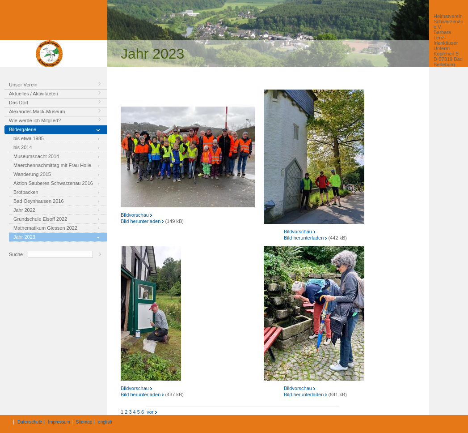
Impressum (59, 422)
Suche (16, 254)
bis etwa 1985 (28, 138)
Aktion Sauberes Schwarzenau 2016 (53, 183)
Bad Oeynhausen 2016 (38, 201)
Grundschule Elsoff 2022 (40, 219)
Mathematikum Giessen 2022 (45, 228)
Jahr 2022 (24, 210)
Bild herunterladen (142, 221)
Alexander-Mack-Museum (37, 111)
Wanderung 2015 (32, 174)
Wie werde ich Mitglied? (35, 120)
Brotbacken (25, 192)
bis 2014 (22, 147)
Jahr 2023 (24, 237)
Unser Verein (23, 84)
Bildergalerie (22, 129)
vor (150, 412)
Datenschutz (29, 422)
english (105, 422)
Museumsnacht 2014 (36, 156)
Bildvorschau (136, 215)
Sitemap (84, 422)
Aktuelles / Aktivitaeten (33, 93)
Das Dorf (18, 102)
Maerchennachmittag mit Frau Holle (52, 165)
